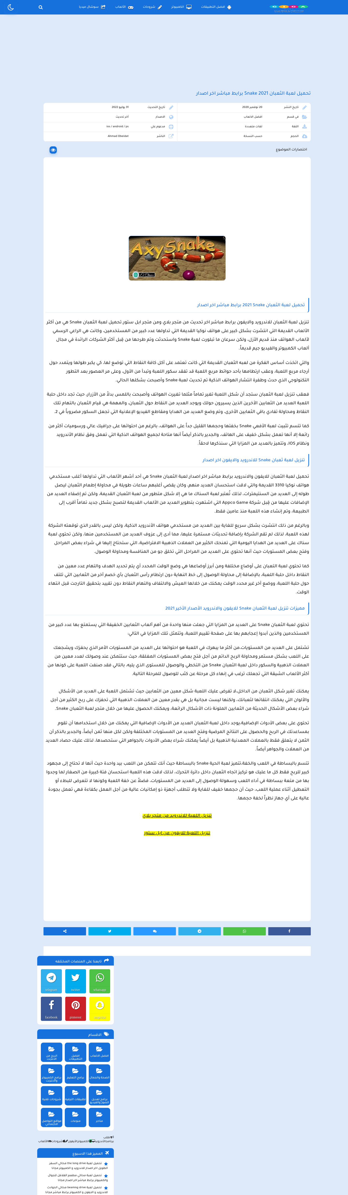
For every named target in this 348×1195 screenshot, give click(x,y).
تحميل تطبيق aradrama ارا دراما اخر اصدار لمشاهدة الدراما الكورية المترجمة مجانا (76, 359)
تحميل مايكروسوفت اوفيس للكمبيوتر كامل (76, 465)
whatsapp (98, 135)
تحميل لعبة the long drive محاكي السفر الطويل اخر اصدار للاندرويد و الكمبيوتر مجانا (77, 311)
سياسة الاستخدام (145, 1155)
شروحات (152, 7)
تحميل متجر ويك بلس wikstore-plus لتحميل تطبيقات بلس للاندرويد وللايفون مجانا (75, 347)
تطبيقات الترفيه (74, 239)
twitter (74, 135)
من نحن (112, 1155)
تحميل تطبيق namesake (89, 434)
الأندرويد (96, 287)
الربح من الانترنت (50, 195)
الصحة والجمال (98, 217)
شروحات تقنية (50, 239)
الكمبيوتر (182, 7)
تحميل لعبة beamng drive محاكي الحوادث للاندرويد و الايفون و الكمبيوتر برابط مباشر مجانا (75, 335)
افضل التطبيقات (216, 7)
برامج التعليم (74, 217)
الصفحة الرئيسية (225, 1155)
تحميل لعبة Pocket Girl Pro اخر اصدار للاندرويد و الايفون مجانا (80, 371)
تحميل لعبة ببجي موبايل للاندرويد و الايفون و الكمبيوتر (76, 443)
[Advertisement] (174, 57)
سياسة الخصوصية (185, 1155)
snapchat (99, 162)
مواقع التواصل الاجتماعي (50, 262)
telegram (49, 135)
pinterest (74, 162)
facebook (49, 162)
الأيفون (69, 287)
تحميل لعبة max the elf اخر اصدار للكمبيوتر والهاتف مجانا (75, 383)
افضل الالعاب (266, 129)
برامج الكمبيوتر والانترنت (50, 219)
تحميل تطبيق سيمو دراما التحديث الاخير (79, 426)
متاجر (98, 261)
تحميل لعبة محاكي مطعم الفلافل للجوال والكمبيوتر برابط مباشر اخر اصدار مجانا (77, 323)
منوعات (74, 261)
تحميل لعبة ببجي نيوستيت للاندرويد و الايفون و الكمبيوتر (74, 455)
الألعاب (124, 7)
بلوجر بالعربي (174, 1181)
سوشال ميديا (92, 7)
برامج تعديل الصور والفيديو (98, 241)
